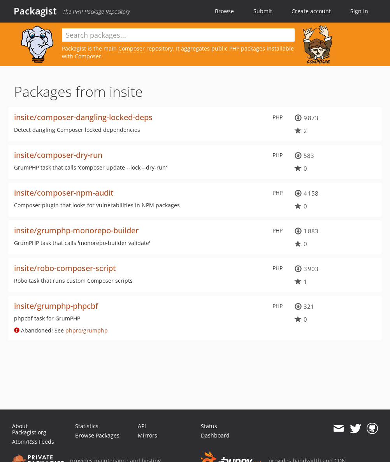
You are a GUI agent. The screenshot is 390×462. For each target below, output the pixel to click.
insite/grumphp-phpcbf (56, 306)
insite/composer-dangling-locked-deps (83, 117)
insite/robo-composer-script (65, 268)
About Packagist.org (29, 429)
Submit (262, 11)
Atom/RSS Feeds (33, 441)
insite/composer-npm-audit (64, 192)
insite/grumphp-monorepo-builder (76, 230)
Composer (131, 48)
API (142, 426)
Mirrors (147, 435)
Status (209, 426)
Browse (224, 11)
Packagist (35, 11)
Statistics (86, 426)
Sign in (359, 11)
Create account (311, 11)
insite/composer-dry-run (58, 155)
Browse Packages (97, 435)
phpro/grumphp (86, 330)
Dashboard (215, 435)
